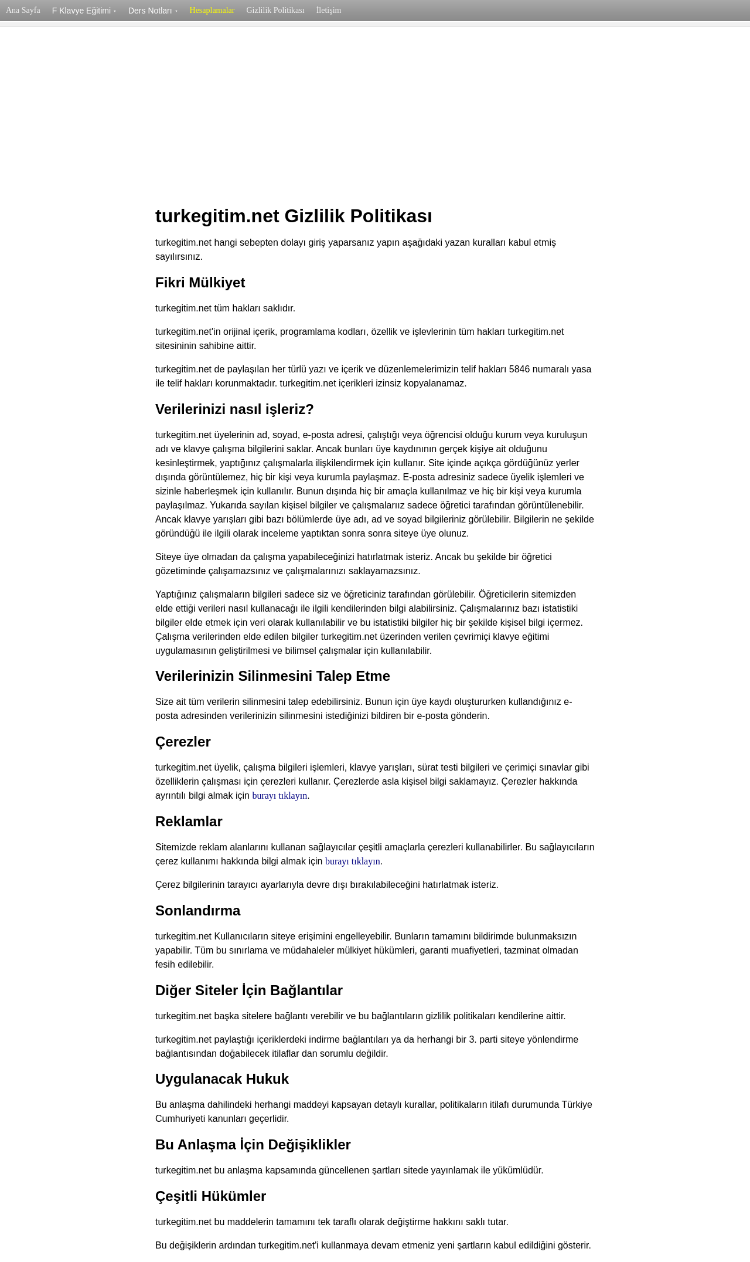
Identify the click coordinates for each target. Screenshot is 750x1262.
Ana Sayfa (23, 10)
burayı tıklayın (279, 795)
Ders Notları (153, 10)
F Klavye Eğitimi (84, 10)
